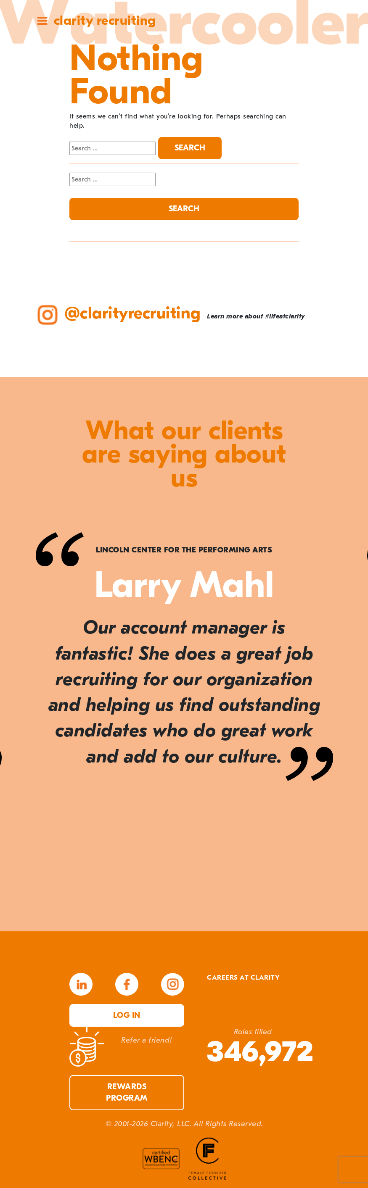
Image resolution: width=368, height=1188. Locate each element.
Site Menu (42, 21)
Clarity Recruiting (105, 20)
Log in (126, 1015)
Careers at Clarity (243, 977)
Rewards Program (127, 1092)
